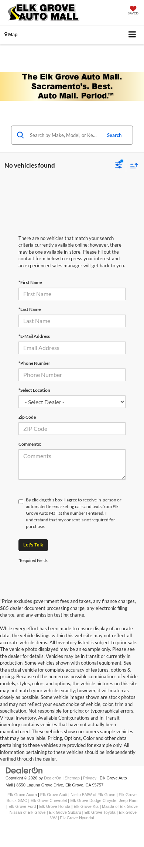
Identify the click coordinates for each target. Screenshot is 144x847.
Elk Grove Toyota (100, 812)
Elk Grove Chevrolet (49, 800)
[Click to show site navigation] (132, 34)
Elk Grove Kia (86, 806)
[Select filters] (118, 165)
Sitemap (72, 778)
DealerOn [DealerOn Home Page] (52, 778)
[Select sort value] (132, 165)
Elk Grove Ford (22, 806)
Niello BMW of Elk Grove (93, 794)
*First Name (30, 282)
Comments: (29, 444)
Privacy (89, 778)
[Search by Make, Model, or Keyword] (64, 135)
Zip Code (27, 417)
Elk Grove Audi (53, 794)
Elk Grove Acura (22, 794)
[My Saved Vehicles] (132, 11)
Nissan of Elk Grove (28, 812)
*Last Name (29, 309)
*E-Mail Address (34, 336)
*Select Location (34, 390)
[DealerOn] (24, 770)
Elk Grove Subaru (65, 812)
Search (114, 135)
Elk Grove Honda (54, 806)
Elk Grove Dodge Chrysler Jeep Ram (104, 800)
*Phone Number (34, 363)
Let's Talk (33, 544)
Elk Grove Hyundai (77, 818)
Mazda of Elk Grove (120, 806)
